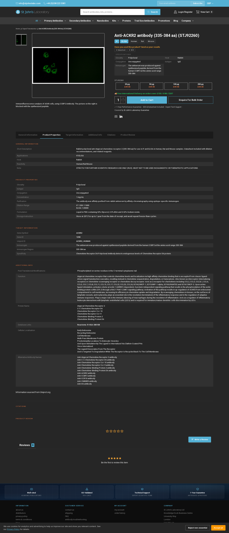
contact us (69, 510)
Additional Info (95, 135)
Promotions (164, 21)
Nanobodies (103, 21)
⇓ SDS (131, 50)
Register (188, 12)
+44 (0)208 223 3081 (55, 3)
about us (19, 510)
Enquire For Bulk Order (191, 100)
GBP (210, 3)
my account (119, 510)
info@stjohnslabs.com (28, 3)
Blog (176, 21)
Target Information (74, 135)
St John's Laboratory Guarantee (136, 110)
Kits (115, 21)
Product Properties (51, 135)
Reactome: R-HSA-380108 (88, 325)
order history (119, 513)
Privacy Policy (13, 529)
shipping (69, 513)
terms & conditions (24, 519)
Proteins (126, 21)
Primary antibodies (55, 21)
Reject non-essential (197, 528)
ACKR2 (79, 233)
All (38, 21)
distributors (21, 513)
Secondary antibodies (81, 21)
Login (181, 12)
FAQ (67, 516)
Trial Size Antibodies (144, 21)
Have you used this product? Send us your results (137, 47)
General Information (27, 135)
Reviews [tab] (24, 445)
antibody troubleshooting (76, 519)
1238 (78, 237)
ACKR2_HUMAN (83, 241)
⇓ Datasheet (120, 50)
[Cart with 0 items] (204, 12)
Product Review (128, 135)
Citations (111, 135)
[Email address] (174, 3)
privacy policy (21, 516)
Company (188, 21)
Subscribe (197, 3)
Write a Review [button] (201, 439)
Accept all (218, 528)
